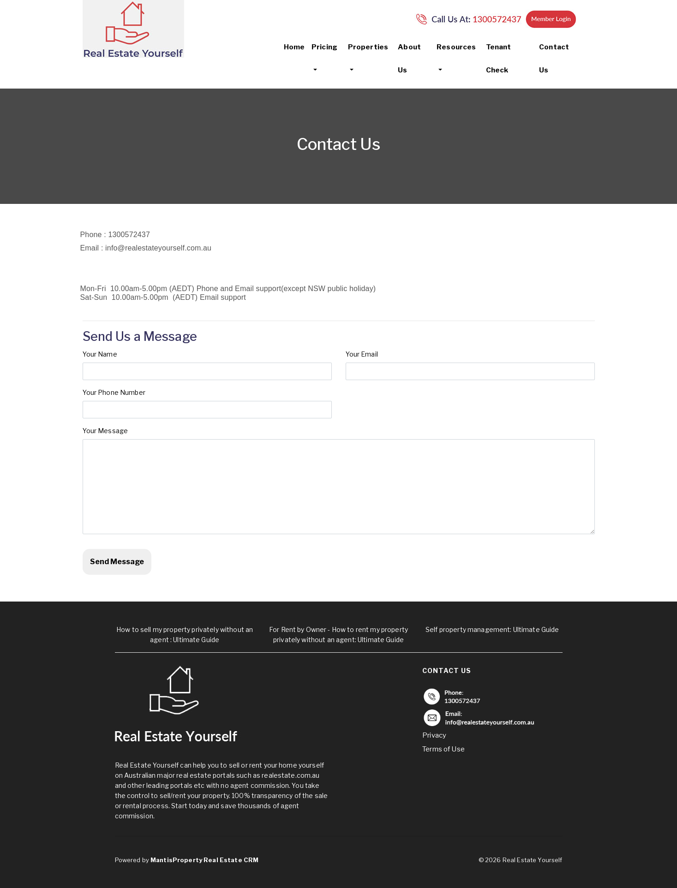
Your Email (365, 354)
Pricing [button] (324, 47)
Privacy (434, 735)
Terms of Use (443, 749)
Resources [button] (456, 47)
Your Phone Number (114, 392)
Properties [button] (368, 47)
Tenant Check (498, 58)
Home (294, 47)
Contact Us (554, 58)
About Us (409, 58)
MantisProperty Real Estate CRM (204, 860)
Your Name (102, 354)
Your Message (105, 431)
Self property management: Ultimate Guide (492, 629)
